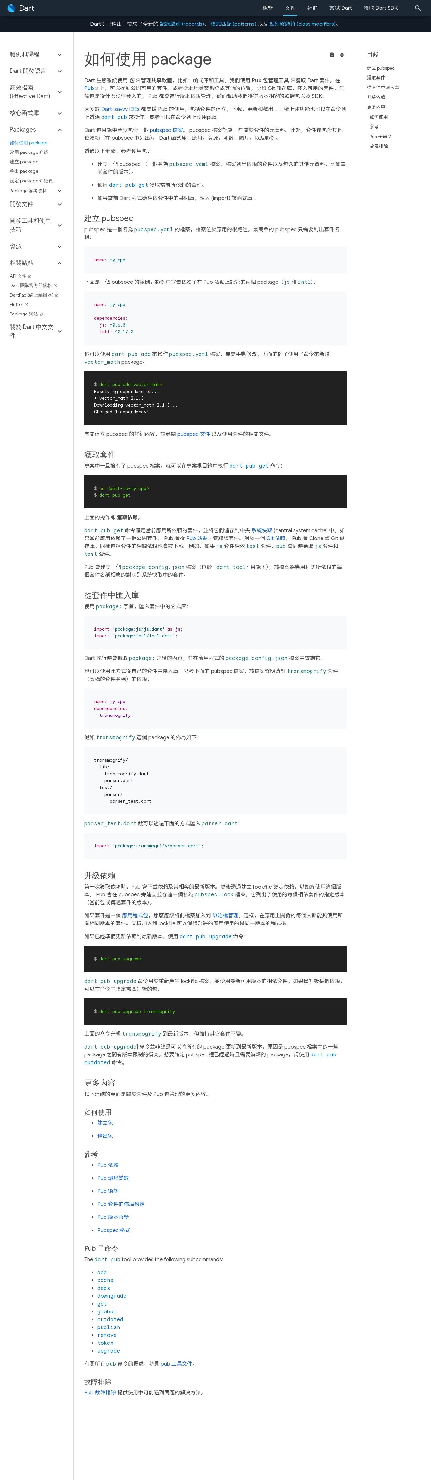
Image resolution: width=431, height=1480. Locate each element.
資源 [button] (16, 246)
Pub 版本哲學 (113, 1217)
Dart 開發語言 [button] (28, 70)
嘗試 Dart (340, 8)
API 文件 (21, 276)
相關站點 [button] (21, 262)
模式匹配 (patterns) (233, 24)
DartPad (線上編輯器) (34, 295)
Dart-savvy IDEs (120, 109)
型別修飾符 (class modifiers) (302, 24)
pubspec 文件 (193, 434)
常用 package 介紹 (29, 152)
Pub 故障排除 (100, 1393)
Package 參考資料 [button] (28, 191)
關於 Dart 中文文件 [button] (32, 331)
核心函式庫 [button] (24, 113)
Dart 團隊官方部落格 (33, 285)
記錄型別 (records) (182, 24)
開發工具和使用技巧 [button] (30, 225)
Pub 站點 (197, 538)
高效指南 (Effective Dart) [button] (30, 92)
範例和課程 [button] (24, 54)
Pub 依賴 (108, 1165)
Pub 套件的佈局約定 (121, 1204)
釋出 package (24, 171)
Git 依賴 (275, 538)
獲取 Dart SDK (381, 8)
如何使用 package (28, 143)
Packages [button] (23, 129)
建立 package (24, 162)
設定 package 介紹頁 (31, 181)
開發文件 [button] (21, 204)
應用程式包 (135, 915)
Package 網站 (26, 314)
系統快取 (261, 530)
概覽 (268, 8)
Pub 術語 (108, 1191)
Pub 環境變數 (113, 1178)
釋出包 (105, 1136)
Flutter (19, 304)
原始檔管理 (225, 915)
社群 (312, 8)
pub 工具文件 (176, 1364)
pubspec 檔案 (166, 130)
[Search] (420, 8)
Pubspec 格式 (113, 1230)
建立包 (105, 1123)
